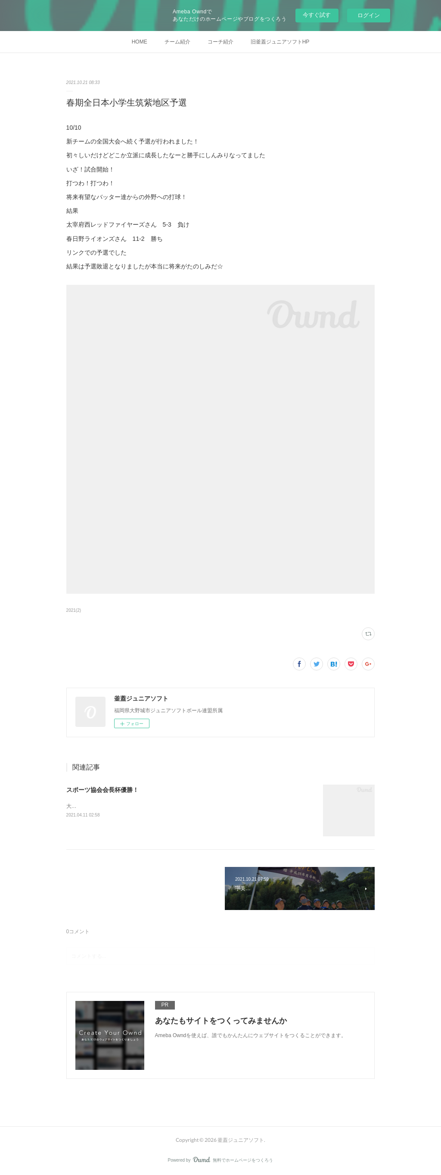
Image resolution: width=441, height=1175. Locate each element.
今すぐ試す (317, 15)
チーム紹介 (177, 42)
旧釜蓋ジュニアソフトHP (280, 42)
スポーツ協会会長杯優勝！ (102, 789)
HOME (139, 42)
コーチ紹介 (220, 42)
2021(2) (73, 610)
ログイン (368, 15)
